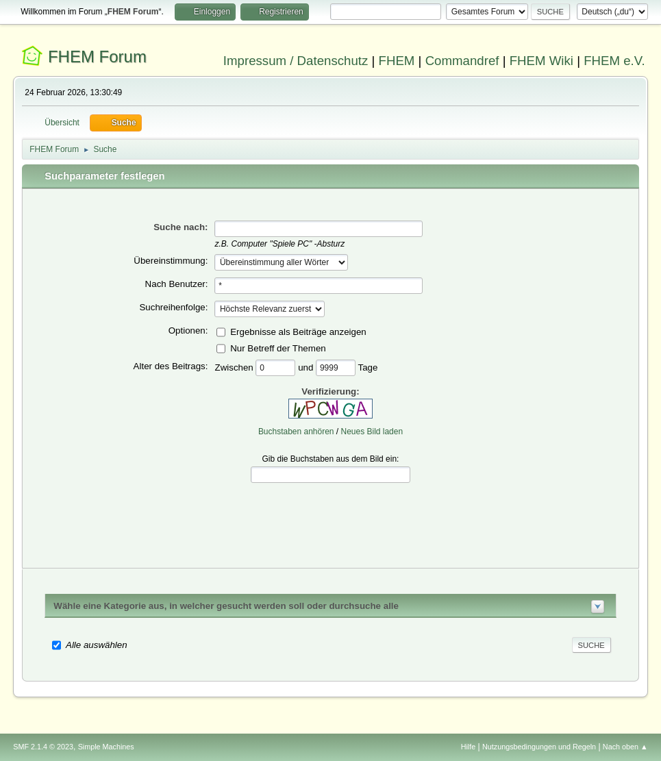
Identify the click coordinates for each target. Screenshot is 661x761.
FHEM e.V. (614, 60)
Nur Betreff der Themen (278, 347)
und (307, 367)
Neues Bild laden (372, 431)
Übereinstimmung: (171, 260)
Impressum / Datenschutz (296, 60)
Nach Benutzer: (176, 284)
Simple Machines (106, 747)
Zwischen (234, 367)
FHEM (397, 60)
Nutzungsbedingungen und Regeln (539, 747)
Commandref (462, 60)
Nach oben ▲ (625, 747)
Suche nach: (180, 227)
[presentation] (330, 515)
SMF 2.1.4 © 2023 (43, 747)
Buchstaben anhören (296, 431)
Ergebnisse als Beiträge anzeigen (298, 331)
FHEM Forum (97, 56)
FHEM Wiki (541, 60)
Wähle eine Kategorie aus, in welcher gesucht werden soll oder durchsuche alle (226, 606)
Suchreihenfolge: (173, 307)
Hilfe (468, 747)
